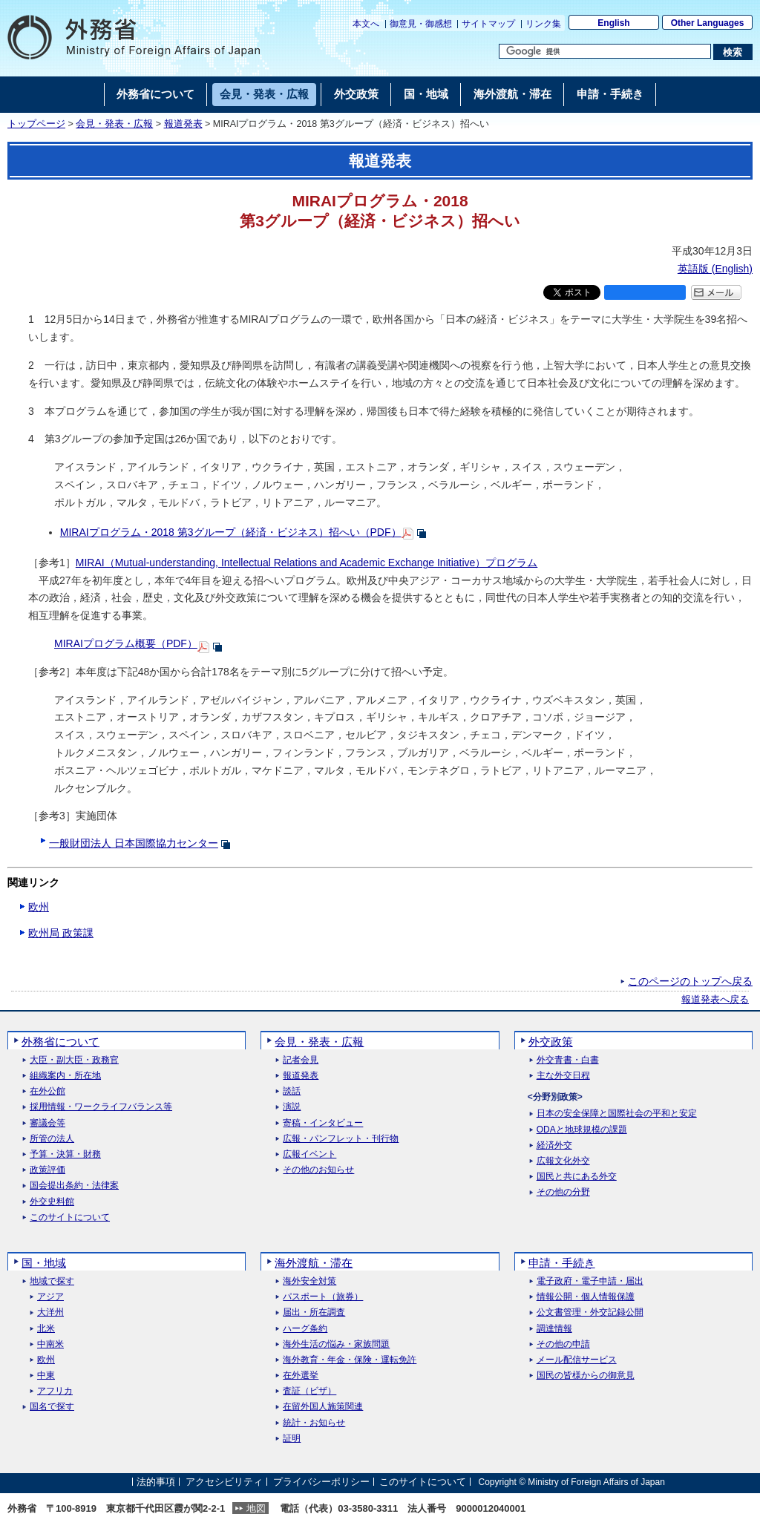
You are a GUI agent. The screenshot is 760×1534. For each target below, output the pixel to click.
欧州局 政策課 (61, 933)
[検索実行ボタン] (733, 52)
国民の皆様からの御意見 (586, 1375)
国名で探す (52, 1407)
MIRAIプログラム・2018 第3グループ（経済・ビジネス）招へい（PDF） (231, 532)
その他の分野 (563, 1192)
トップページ (36, 124)
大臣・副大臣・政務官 (74, 1060)
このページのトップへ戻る (690, 981)
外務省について (60, 1041)
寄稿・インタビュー (323, 1123)
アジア (50, 1297)
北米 (46, 1329)
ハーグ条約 (305, 1329)
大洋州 (50, 1312)
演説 (292, 1107)
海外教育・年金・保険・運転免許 (349, 1360)
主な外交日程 (563, 1076)
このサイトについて (70, 1217)
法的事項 (156, 1481)
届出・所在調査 (314, 1312)
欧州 (38, 907)
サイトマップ (488, 24)
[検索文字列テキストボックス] (605, 51)
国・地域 (44, 1262)
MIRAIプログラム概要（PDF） (125, 643)
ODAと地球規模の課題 (582, 1130)
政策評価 (47, 1170)
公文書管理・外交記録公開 (590, 1312)
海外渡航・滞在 (314, 1262)
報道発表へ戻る (715, 999)
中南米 (50, 1344)
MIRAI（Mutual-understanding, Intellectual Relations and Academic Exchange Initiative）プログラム (307, 562)
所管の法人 (52, 1139)
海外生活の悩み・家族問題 (336, 1344)
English (613, 23)
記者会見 (300, 1060)
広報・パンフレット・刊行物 (341, 1139)
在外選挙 (300, 1375)
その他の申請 (563, 1344)
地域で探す (52, 1281)
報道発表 (183, 124)
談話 (292, 1091)
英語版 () (715, 269)
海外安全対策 (309, 1281)
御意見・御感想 (421, 24)
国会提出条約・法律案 (74, 1185)
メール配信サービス (577, 1360)
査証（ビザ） (309, 1391)
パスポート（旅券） (323, 1297)
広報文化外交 (563, 1161)
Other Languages (707, 23)
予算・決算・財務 (65, 1154)
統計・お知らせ (314, 1423)
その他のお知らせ (318, 1170)
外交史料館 (52, 1202)
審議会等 (47, 1123)
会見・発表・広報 (114, 124)
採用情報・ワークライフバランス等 (101, 1107)
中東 (46, 1375)
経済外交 (554, 1145)
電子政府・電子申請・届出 (590, 1281)
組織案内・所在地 (65, 1076)
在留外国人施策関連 (323, 1407)
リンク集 (543, 24)
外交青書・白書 (568, 1060)
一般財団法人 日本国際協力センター (133, 843)
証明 (292, 1438)
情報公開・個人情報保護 (586, 1297)
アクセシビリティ (224, 1481)
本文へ (366, 24)
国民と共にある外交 (577, 1176)
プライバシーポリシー (321, 1481)
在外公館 (47, 1091)
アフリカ (55, 1391)
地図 (256, 1508)
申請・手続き (561, 1262)
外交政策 (550, 1041)
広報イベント (309, 1154)
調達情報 (554, 1329)
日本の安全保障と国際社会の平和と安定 (617, 1113)
